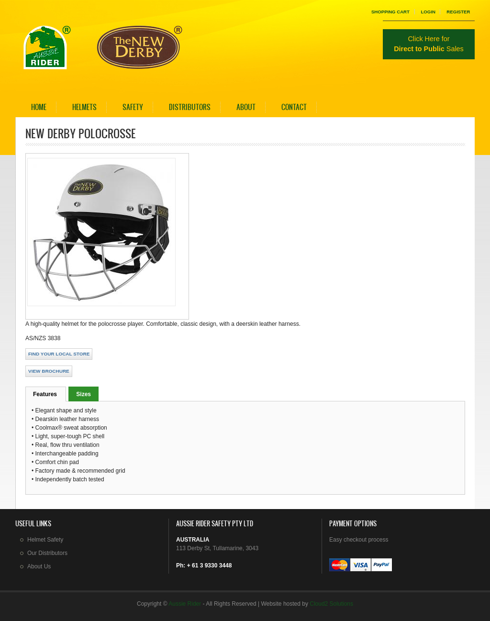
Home (38, 107)
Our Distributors (47, 553)
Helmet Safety (45, 539)
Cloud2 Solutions (331, 603)
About (246, 107)
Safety (132, 107)
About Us (39, 566)
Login (428, 11)
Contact (294, 107)
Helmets (84, 107)
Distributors (190, 107)
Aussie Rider (184, 603)
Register (458, 11)
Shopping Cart (390, 11)
